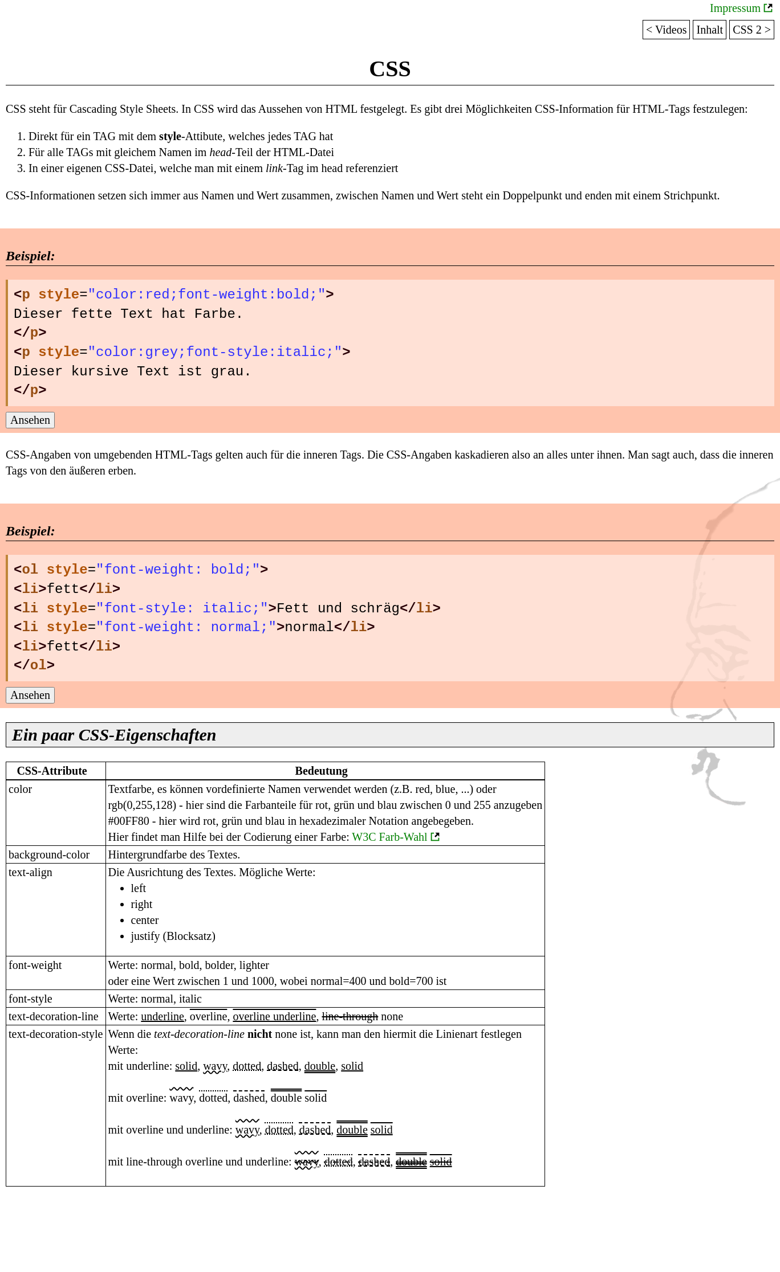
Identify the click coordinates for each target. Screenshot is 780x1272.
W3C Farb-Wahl (389, 837)
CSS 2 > (752, 29)
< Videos (666, 29)
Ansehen (30, 420)
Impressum (735, 8)
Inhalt (709, 29)
